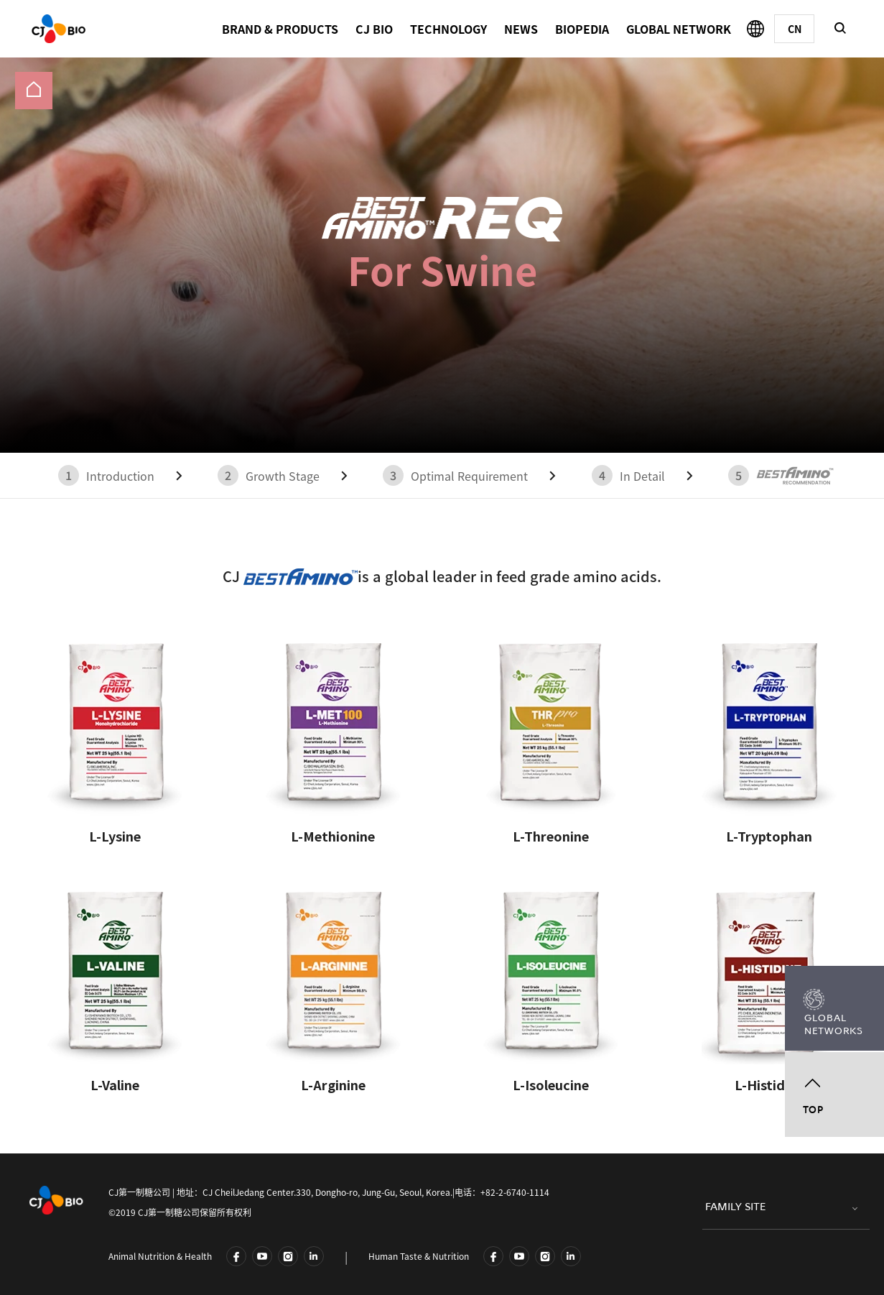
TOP (813, 1110)
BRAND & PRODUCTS (280, 28)
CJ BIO (374, 28)
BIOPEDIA (582, 28)
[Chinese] (794, 28)
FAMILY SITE (735, 1207)
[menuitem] (33, 90)
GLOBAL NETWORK (678, 28)
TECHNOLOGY (448, 28)
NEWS (521, 28)
